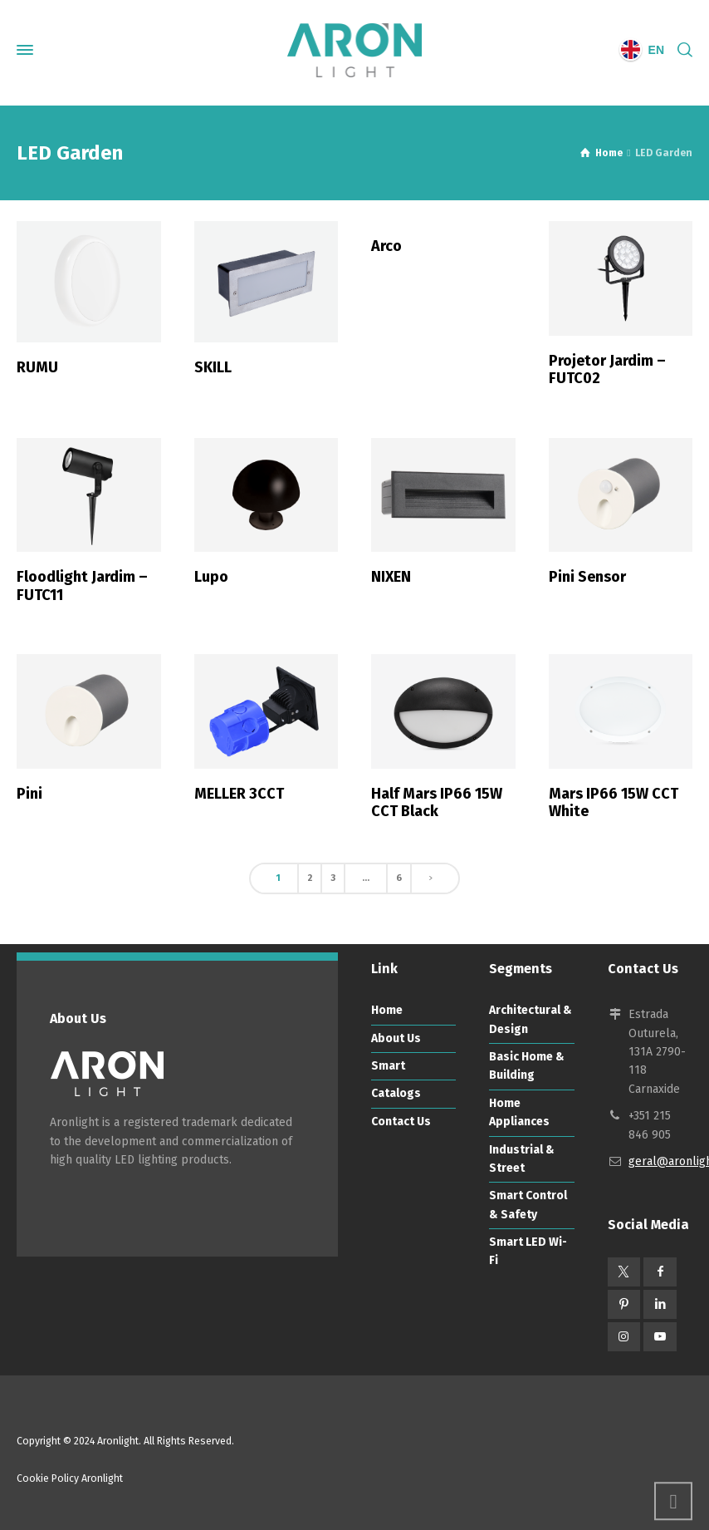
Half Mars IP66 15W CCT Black (436, 803)
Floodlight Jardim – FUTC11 (82, 586)
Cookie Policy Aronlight (70, 1478)
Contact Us (401, 1121)
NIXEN (391, 577)
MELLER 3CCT (239, 794)
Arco (386, 246)
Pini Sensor (587, 577)
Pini (29, 794)
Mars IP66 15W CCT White (613, 803)
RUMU (37, 367)
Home (387, 1010)
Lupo (211, 577)
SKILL (213, 367)
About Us (396, 1038)
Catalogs (396, 1093)
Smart (388, 1066)
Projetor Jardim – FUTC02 (607, 370)
